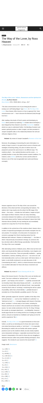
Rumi (25, 109)
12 (13, 301)
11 (12, 299)
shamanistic (30, 125)
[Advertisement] (21, 13)
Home (3, 33)
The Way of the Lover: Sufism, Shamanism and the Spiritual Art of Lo (21, 87)
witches (13, 156)
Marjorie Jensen (7, 44)
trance (3, 122)
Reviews (8, 33)
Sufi (23, 122)
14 (30, 326)
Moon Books (5, 102)
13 (16, 317)
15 (36, 340)
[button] (40, 28)
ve (5, 100)
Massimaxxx (13, 344)
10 (25, 289)
